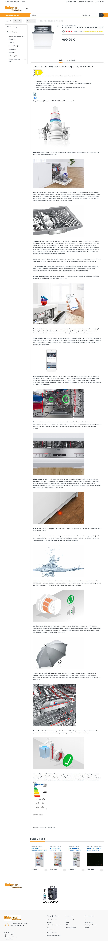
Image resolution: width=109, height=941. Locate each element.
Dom (48, 927)
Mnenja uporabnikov (70, 101)
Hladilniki (40, 846)
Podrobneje (41, 101)
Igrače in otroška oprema (53, 935)
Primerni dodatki (48, 101)
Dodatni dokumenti (58, 101)
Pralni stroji (12, 49)
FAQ (67, 925)
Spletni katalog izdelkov (85, 1)
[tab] (60, 60)
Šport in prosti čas (51, 932)
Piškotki (68, 922)
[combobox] (55, 15)
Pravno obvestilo (70, 920)
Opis (60, 60)
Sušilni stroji (12, 56)
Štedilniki (11, 52)
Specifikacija (71, 60)
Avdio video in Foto (52, 920)
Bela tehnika (17, 21)
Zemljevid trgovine (71, 927)
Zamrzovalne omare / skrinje (16, 60)
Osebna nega (50, 930)
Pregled (35, 101)
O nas (23, 1)
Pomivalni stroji (31, 21)
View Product (46, 870)
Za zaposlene (99, 1)
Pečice (11, 43)
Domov (7, 21)
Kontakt (87, 927)
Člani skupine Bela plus (12, 1)
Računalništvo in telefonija (54, 925)
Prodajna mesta (71, 1)
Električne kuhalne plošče (94, 847)
